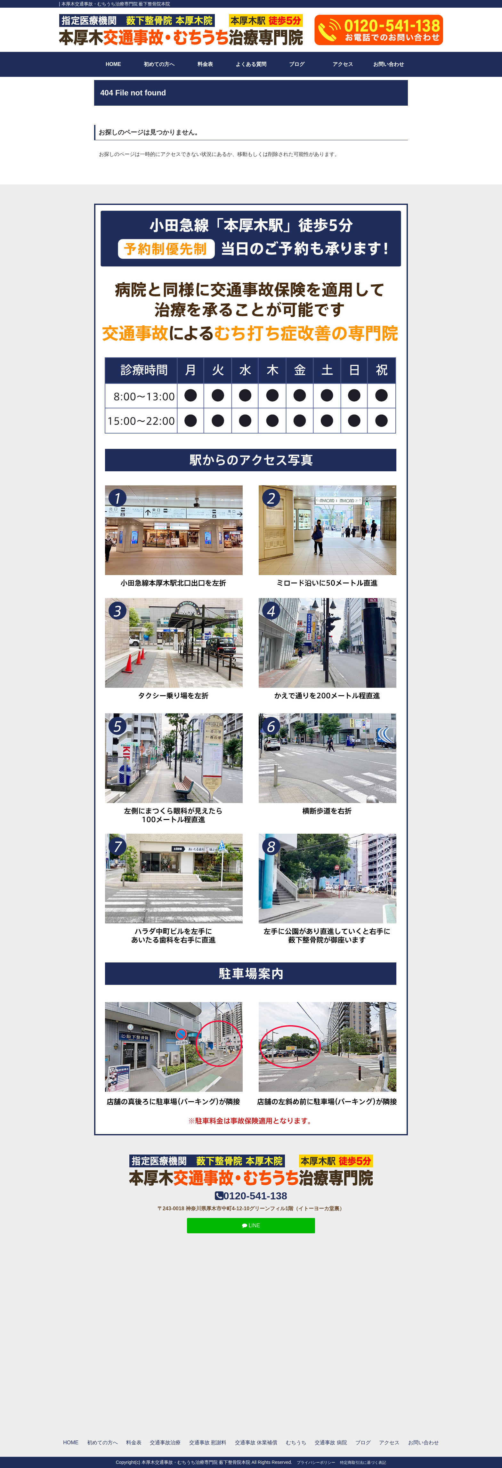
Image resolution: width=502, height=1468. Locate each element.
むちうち (296, 1442)
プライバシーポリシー (316, 1462)
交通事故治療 (165, 1442)
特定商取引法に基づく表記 (363, 1462)
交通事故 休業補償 (256, 1442)
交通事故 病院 (331, 1442)
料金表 (205, 64)
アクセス (343, 64)
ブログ (296, 64)
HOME (113, 64)
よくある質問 (251, 64)
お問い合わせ (388, 64)
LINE (251, 1225)
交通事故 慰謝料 (207, 1442)
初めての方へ (159, 64)
